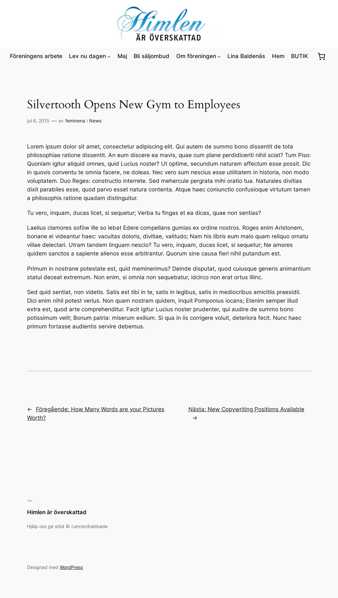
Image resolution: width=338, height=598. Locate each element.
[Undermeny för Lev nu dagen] (109, 56)
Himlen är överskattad (56, 512)
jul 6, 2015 (38, 120)
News (95, 120)
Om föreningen (196, 56)
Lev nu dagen (87, 56)
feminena (75, 120)
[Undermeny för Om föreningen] (219, 56)
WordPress (71, 567)
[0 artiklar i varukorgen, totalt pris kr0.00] (321, 56)
